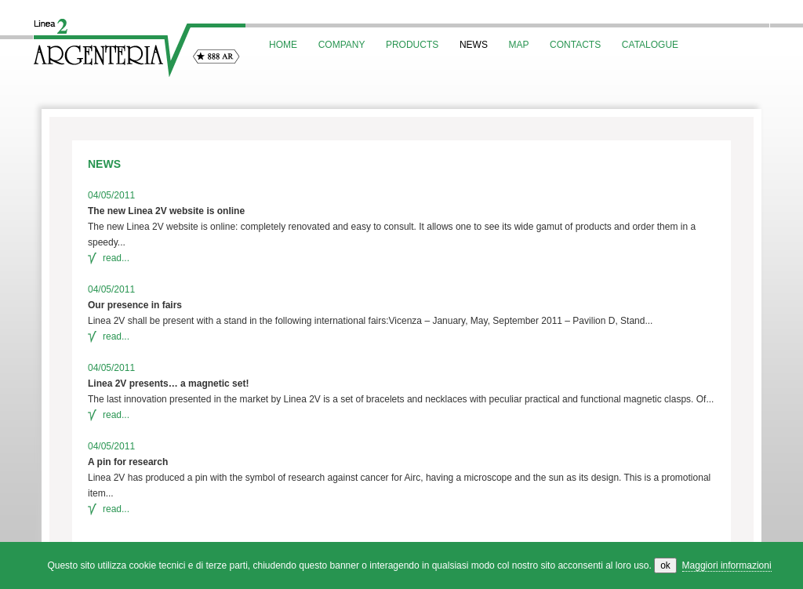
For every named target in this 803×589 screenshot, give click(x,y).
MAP (519, 44)
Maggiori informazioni (727, 565)
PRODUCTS (412, 44)
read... (108, 258)
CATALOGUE (650, 44)
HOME (283, 44)
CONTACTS (575, 44)
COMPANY (341, 44)
